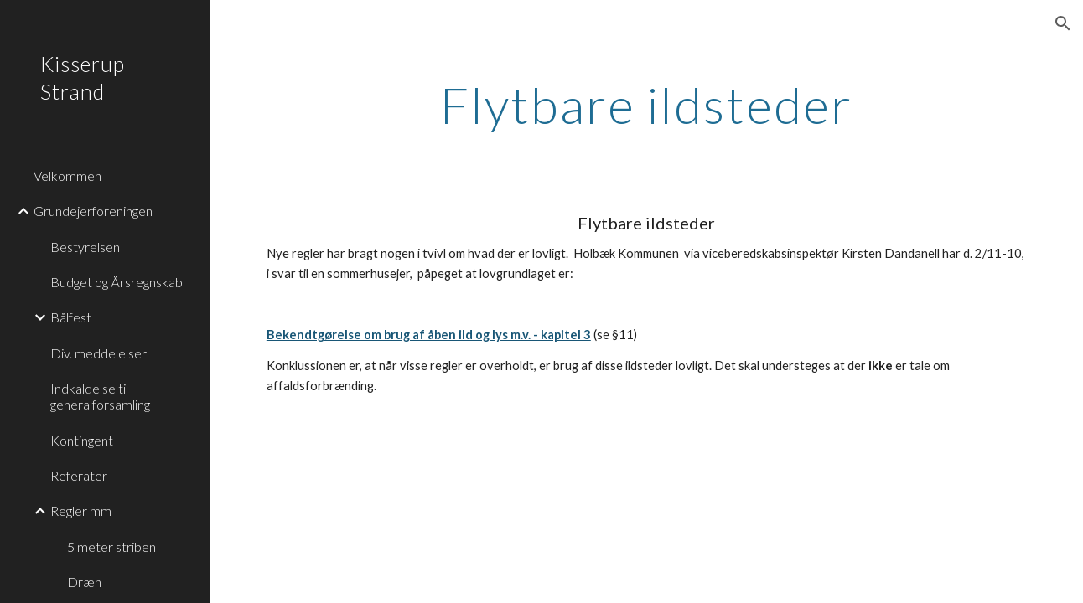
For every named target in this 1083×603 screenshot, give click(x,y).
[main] (646, 104)
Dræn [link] (84, 582)
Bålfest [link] (70, 317)
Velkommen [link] (67, 175)
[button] (1063, 23)
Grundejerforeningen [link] (93, 211)
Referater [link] (78, 475)
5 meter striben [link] (111, 546)
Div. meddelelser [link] (98, 353)
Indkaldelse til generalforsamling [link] (100, 396)
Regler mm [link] (80, 510)
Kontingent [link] (81, 440)
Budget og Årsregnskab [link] (116, 282)
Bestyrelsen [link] (85, 247)
